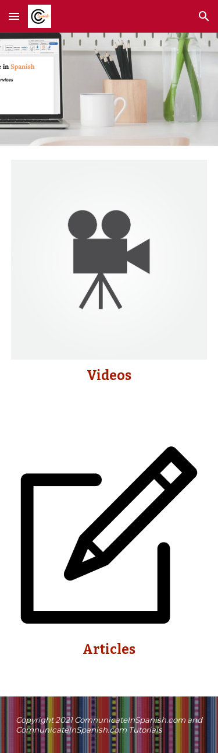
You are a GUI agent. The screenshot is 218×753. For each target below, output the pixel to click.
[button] (14, 16)
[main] (109, 376)
